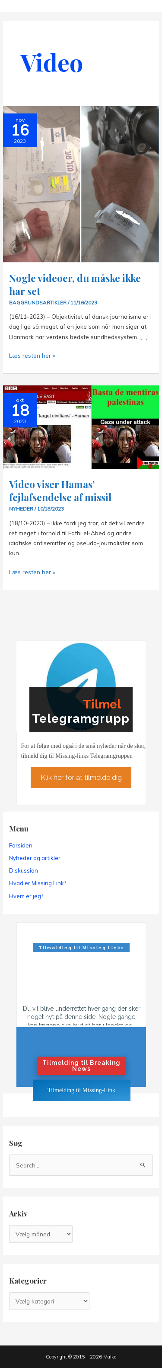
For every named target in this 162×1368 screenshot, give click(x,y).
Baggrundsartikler (38, 302)
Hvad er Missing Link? (37, 883)
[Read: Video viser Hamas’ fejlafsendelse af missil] (81, 426)
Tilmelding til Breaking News (81, 1065)
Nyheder (21, 508)
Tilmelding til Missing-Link (81, 1090)
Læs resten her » (32, 355)
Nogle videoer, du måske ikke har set (75, 284)
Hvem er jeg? (26, 896)
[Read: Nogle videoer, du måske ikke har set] (81, 183)
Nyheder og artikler (34, 857)
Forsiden (20, 845)
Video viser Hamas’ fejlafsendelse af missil (60, 490)
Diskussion (23, 870)
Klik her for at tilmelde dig (81, 777)
